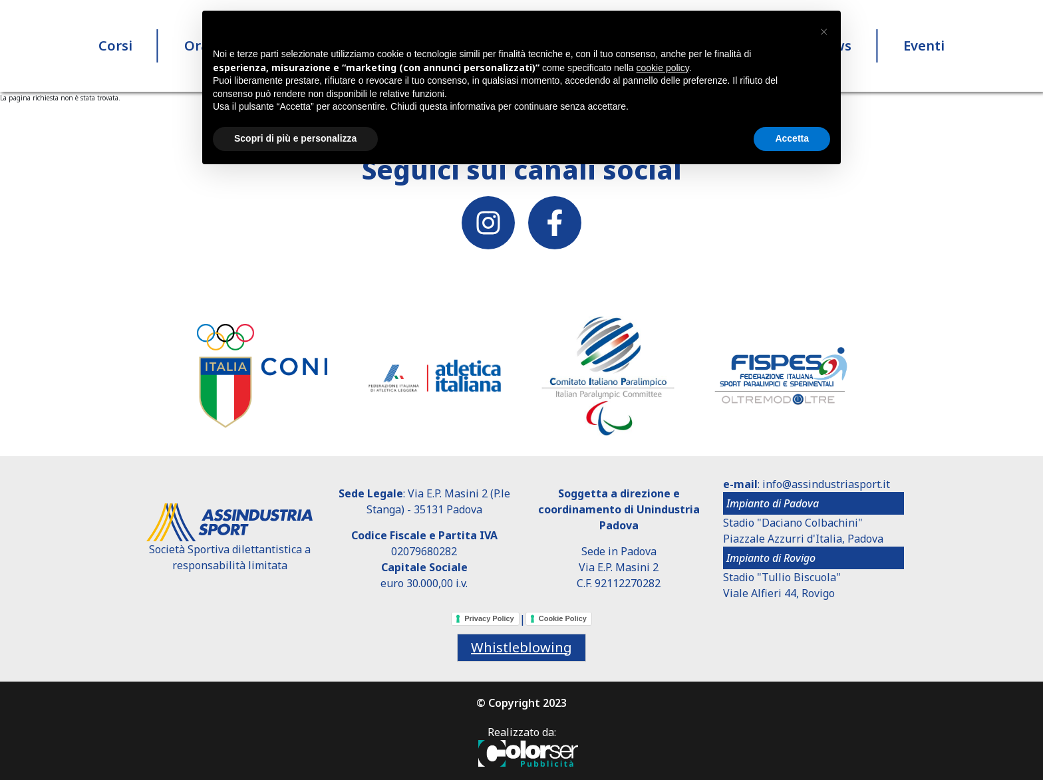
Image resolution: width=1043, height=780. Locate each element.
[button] (823, 32)
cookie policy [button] (663, 68)
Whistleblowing (521, 647)
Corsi (115, 46)
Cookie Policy (563, 618)
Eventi (924, 46)
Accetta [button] (792, 138)
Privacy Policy (489, 618)
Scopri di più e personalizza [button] (295, 138)
